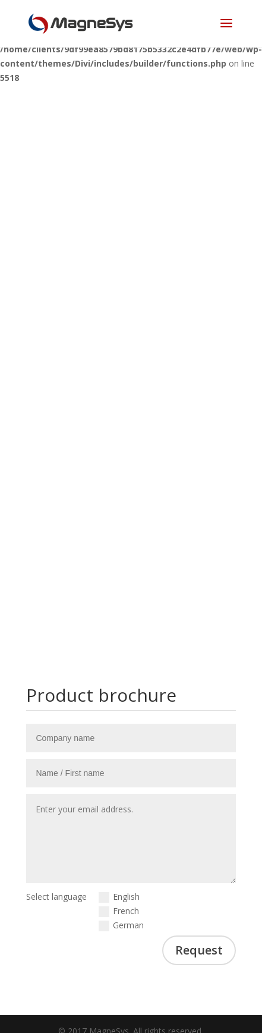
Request (199, 950)
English (119, 897)
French (119, 911)
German (121, 925)
